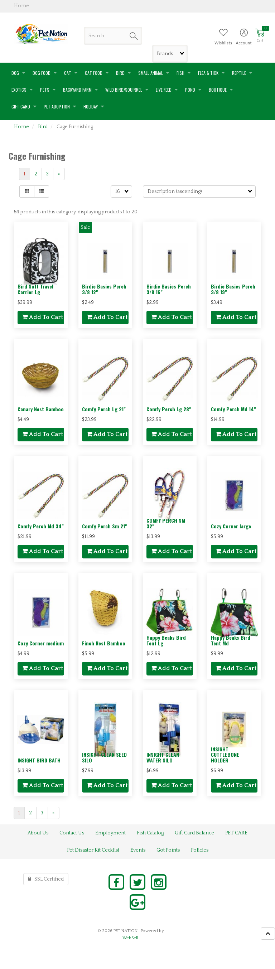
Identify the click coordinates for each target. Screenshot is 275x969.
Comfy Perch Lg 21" (104, 409)
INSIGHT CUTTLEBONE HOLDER (225, 754)
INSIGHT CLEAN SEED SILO (104, 757)
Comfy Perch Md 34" (41, 526)
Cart (260, 40)
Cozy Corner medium (41, 643)
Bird (43, 127)
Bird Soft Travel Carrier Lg (35, 288)
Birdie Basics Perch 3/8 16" (168, 288)
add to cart (42, 317)
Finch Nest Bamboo (103, 643)
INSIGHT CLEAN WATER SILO (162, 757)
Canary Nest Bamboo (41, 409)
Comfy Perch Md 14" (233, 409)
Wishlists (223, 42)
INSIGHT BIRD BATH (39, 760)
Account (244, 42)
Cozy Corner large (231, 526)
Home (21, 127)
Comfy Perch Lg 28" (168, 409)
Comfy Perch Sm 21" (104, 526)
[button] (260, 36)
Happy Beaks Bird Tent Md (230, 640)
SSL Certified (46, 879)
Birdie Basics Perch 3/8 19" (233, 288)
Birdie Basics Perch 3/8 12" (104, 288)
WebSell (130, 938)
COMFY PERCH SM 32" (165, 523)
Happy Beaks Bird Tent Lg (166, 640)
